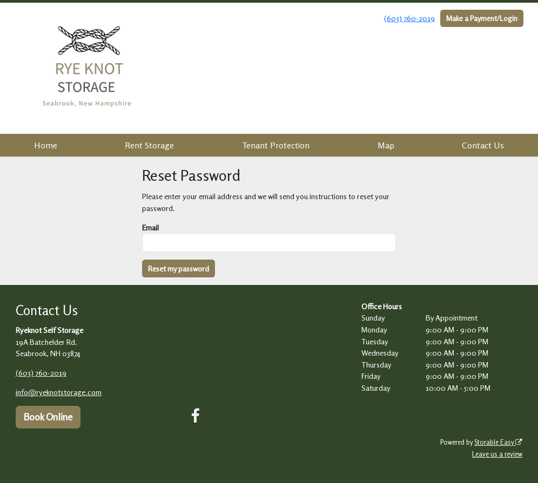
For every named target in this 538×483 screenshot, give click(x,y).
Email (150, 227)
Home (45, 145)
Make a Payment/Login (481, 18)
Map (386, 145)
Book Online (47, 417)
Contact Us (483, 145)
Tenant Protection (276, 145)
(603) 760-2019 (409, 18)
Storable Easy (498, 442)
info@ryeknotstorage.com (59, 392)
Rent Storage (149, 145)
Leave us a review (497, 454)
